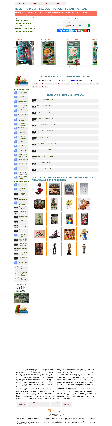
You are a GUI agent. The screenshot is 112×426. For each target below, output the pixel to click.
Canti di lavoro (23, 230)
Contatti (33, 403)
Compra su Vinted (21, 66)
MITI (46, 3)
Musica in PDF (22, 262)
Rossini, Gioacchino (23, 124)
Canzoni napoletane (23, 189)
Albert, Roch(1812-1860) (43, 112)
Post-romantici (23, 163)
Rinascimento (23, 92)
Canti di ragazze (23, 216)
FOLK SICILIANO (22, 203)
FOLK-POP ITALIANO (22, 235)
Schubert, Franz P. (23, 114)
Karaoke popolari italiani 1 (23, 249)
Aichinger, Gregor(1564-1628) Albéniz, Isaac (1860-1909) (44, 100)
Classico (22, 110)
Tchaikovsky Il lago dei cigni (22, 155)
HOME (21, 3)
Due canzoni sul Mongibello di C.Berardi (22, 273)
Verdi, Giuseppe (22, 150)
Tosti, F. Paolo (23, 146)
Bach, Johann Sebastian (23, 106)
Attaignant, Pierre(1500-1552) (44, 162)
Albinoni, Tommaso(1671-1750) (45, 118)
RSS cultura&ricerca (58, 412)
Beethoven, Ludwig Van (22, 119)
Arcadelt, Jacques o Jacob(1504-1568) (46, 143)
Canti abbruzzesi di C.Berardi (22, 267)
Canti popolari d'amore (23, 207)
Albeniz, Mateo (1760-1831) (43, 105)
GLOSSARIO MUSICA (23, 177)
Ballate (23, 220)
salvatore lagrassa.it (67, 403)
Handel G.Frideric (23, 101)
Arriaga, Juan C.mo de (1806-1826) (45, 156)
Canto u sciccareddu (23, 226)
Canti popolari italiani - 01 (23, 240)
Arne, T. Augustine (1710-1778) (44, 150)
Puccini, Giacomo (23, 159)
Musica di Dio (23, 168)
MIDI (34, 3)
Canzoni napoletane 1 (23, 194)
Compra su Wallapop (21, 39)
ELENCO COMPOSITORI (23, 173)
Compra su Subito (46, 39)
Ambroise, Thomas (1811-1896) (44, 131)
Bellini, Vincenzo (23, 128)
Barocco (22, 96)
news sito (55, 403)
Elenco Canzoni (22, 184)
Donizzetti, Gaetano (23, 133)
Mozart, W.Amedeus (22, 137)
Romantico (23, 141)
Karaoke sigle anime (23, 258)
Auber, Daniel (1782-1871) (43, 169)
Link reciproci (45, 403)
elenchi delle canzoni (74, 80)
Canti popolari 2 (23, 211)
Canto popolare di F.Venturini (23, 278)
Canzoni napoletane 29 (23, 198)
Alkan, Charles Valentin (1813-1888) (46, 124)
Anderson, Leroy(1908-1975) (44, 137)
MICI (59, 3)
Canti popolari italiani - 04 (23, 244)
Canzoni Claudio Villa (23, 253)
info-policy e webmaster (22, 403)
